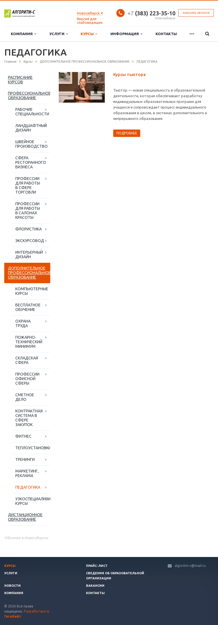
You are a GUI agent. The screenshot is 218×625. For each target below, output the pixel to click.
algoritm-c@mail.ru (190, 565)
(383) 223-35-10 (151, 13)
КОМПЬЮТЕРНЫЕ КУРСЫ (31, 291)
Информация (126, 34)
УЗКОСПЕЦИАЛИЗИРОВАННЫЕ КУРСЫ (32, 501)
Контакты (166, 34)
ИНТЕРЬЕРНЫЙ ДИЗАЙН (29, 254)
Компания (23, 34)
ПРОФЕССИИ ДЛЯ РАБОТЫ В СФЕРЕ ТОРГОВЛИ (27, 185)
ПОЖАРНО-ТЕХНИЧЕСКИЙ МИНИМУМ (28, 342)
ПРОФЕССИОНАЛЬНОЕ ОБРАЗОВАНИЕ (29, 95)
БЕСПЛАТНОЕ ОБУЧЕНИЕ (28, 307)
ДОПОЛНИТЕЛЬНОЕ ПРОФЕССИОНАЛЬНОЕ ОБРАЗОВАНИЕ (29, 272)
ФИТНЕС (23, 436)
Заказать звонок (196, 12)
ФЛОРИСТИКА (28, 229)
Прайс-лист (97, 565)
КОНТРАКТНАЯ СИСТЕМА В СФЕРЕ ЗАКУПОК (29, 418)
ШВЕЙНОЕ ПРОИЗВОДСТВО (31, 144)
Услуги (58, 34)
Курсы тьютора (129, 74)
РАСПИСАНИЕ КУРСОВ (20, 79)
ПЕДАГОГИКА (27, 487)
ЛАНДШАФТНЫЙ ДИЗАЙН (31, 127)
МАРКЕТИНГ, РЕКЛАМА (27, 473)
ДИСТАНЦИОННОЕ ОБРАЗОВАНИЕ (25, 517)
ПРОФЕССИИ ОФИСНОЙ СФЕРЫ (27, 378)
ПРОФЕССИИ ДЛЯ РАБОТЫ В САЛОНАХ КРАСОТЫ (27, 211)
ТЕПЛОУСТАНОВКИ (32, 448)
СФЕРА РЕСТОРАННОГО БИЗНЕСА (30, 162)
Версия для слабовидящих (90, 20)
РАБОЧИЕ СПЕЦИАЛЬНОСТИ (32, 111)
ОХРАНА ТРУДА (23, 323)
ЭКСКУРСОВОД (29, 240)
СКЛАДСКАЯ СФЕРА (26, 360)
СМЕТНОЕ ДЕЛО (24, 397)
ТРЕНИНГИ (25, 459)
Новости (12, 585)
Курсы (89, 34)
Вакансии (95, 585)
